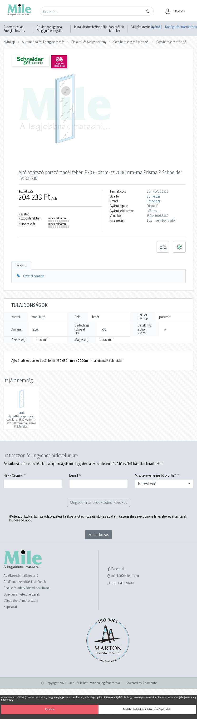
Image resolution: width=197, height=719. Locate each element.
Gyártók (156, 27)
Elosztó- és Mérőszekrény (88, 42)
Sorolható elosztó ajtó (171, 42)
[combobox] (164, 483)
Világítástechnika (143, 27)
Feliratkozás (98, 534)
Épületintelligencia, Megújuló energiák (50, 29)
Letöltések (188, 27)
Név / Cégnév (13, 475)
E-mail (73, 475)
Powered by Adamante (141, 683)
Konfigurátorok (172, 27)
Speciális (101, 27)
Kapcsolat (10, 607)
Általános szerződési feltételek (25, 582)
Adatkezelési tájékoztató (21, 575)
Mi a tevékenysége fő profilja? (155, 475)
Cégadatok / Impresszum (21, 600)
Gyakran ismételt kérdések (22, 594)
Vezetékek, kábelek (117, 29)
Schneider (153, 196)
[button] (176, 11)
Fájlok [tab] (21, 265)
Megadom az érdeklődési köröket (98, 502)
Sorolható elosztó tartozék (131, 42)
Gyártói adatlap (33, 276)
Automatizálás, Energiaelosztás (14, 29)
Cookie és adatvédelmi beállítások (27, 588)
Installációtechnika (86, 27)
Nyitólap (9, 42)
